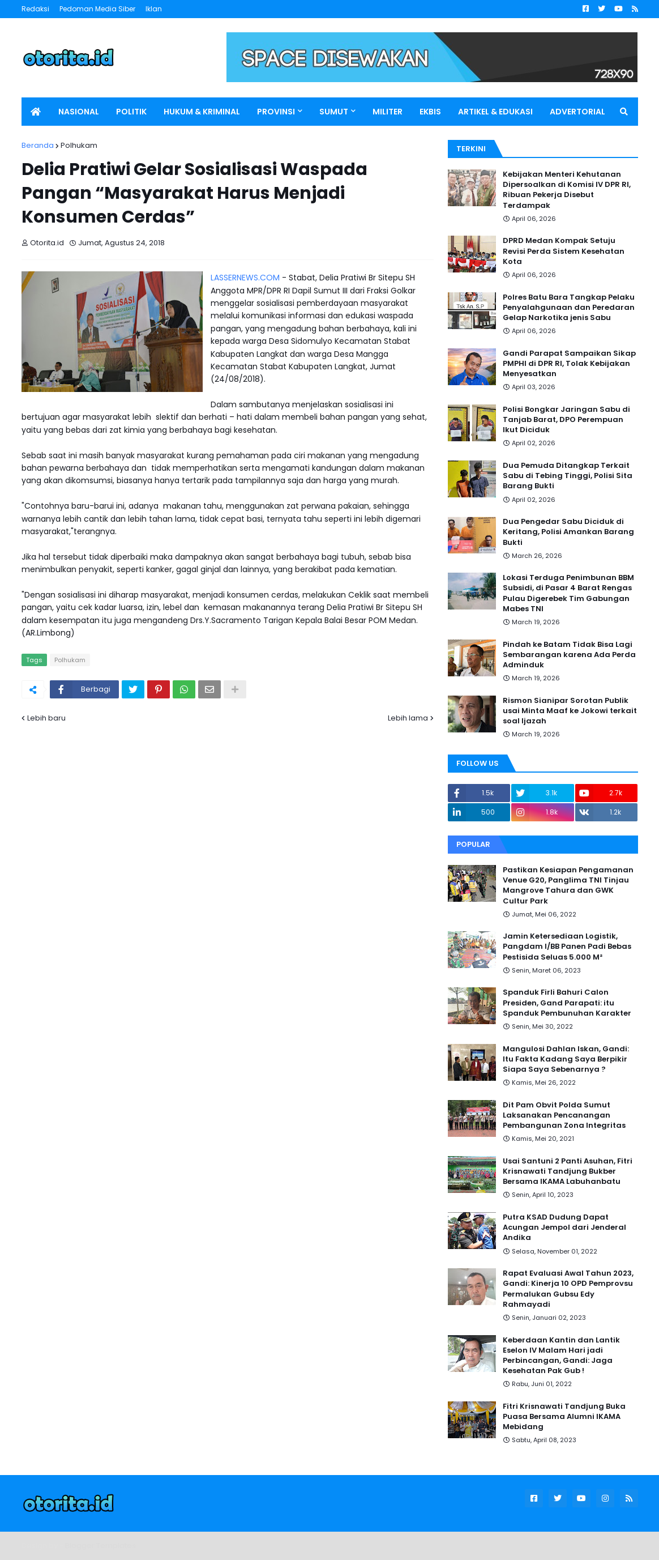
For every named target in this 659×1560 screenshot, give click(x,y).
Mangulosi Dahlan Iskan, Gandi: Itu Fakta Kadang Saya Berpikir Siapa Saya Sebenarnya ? (566, 1059)
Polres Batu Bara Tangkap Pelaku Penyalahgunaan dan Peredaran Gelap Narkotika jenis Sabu (569, 307)
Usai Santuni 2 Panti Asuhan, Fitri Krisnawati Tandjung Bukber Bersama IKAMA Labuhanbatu (567, 1171)
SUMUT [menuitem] (333, 111)
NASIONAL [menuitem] (78, 111)
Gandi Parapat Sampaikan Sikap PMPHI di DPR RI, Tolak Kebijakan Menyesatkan (569, 363)
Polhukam (79, 145)
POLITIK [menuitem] (131, 111)
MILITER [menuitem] (388, 111)
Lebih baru (46, 718)
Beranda (38, 145)
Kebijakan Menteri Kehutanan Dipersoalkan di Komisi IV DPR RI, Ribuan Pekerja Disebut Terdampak (567, 190)
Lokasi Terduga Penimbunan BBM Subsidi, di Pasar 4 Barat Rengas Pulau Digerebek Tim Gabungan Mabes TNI (568, 593)
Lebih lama (408, 718)
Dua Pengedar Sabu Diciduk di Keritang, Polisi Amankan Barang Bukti (568, 532)
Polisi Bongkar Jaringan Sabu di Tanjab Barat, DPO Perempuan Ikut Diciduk (566, 419)
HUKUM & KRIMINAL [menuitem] (202, 111)
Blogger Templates (100, 1545)
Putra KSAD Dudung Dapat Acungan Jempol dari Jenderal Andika (564, 1227)
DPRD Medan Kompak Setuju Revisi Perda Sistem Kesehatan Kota (563, 251)
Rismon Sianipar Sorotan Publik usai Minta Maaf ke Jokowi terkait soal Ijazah (570, 711)
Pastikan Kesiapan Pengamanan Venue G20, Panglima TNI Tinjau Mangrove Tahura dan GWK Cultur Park (568, 885)
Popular (473, 844)
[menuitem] (36, 111)
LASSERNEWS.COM (245, 277)
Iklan (154, 9)
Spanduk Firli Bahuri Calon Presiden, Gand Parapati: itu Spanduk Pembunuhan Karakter (567, 1002)
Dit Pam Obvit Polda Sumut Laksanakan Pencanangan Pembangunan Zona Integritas (564, 1115)
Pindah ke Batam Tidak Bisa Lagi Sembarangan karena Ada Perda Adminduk (569, 655)
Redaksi (35, 9)
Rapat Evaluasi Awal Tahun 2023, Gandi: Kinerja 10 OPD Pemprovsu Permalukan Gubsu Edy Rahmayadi (568, 1289)
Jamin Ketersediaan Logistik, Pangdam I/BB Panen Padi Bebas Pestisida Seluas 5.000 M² (567, 946)
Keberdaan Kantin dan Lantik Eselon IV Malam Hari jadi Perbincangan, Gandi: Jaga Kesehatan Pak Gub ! (561, 1355)
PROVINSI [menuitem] (276, 111)
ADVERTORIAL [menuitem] (577, 111)
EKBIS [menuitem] (430, 111)
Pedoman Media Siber (97, 9)
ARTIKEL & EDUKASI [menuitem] (495, 111)
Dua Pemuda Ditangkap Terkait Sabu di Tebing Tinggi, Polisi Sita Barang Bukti (567, 476)
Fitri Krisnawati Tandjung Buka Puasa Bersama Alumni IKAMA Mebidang (564, 1416)
